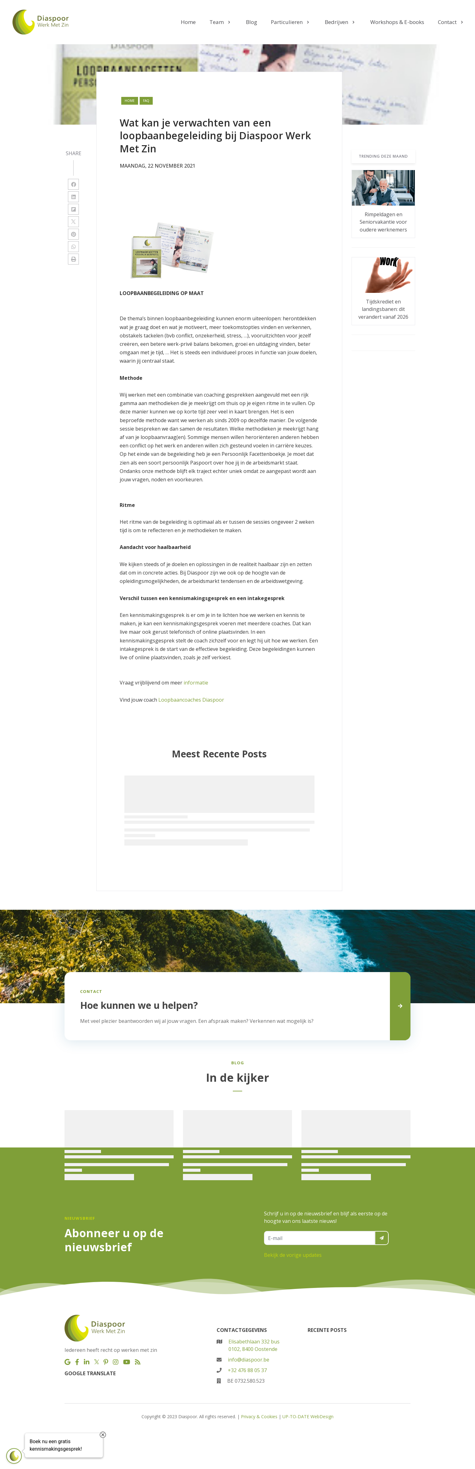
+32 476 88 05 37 (247, 1370)
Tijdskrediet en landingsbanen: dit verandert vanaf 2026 (383, 309)
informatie (196, 682)
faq (146, 100)
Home (130, 100)
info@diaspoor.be (248, 1359)
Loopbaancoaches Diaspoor (191, 699)
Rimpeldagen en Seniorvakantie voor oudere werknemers (383, 222)
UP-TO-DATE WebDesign (307, 1416)
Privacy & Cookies (259, 1416)
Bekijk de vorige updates (293, 1255)
